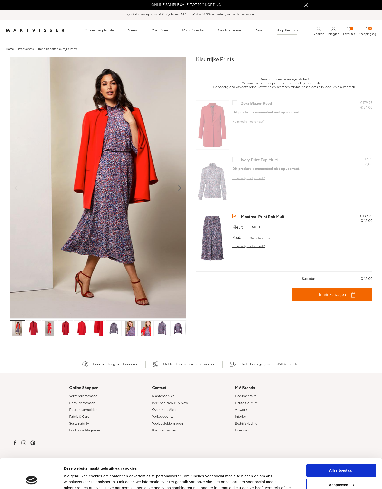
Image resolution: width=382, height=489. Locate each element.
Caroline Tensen (230, 30)
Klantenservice (163, 396)
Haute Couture (246, 403)
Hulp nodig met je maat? (248, 246)
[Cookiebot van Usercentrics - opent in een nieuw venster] (31, 479)
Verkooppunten (164, 417)
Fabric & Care (79, 417)
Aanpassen (341, 457)
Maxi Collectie (193, 30)
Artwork (241, 410)
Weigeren (341, 471)
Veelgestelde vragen (167, 423)
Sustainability (79, 423)
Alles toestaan (341, 443)
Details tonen (75, 479)
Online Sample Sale (99, 30)
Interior (240, 417)
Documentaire (246, 396)
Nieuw (132, 30)
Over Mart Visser (165, 410)
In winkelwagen (332, 294)
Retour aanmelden (83, 410)
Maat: (236, 237)
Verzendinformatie (83, 396)
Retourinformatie (82, 403)
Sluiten (306, 4)
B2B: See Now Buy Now (170, 403)
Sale (259, 30)
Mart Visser (159, 30)
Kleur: (237, 227)
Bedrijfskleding (246, 423)
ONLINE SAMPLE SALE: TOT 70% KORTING (186, 5)
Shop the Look (287, 30)
